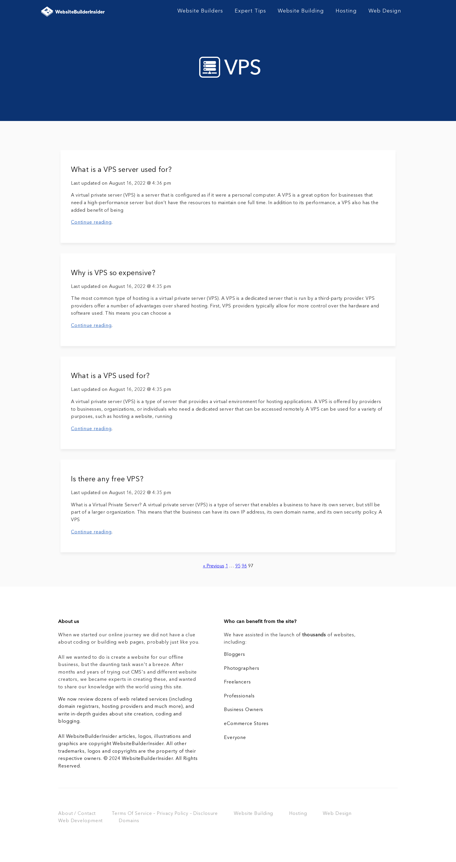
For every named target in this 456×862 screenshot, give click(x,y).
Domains (129, 821)
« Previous (213, 566)
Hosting (346, 11)
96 (244, 566)
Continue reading (91, 222)
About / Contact (77, 813)
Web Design (384, 11)
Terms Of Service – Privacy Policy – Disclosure (165, 813)
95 (238, 566)
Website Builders (200, 11)
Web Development (80, 821)
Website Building (301, 11)
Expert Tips (250, 11)
